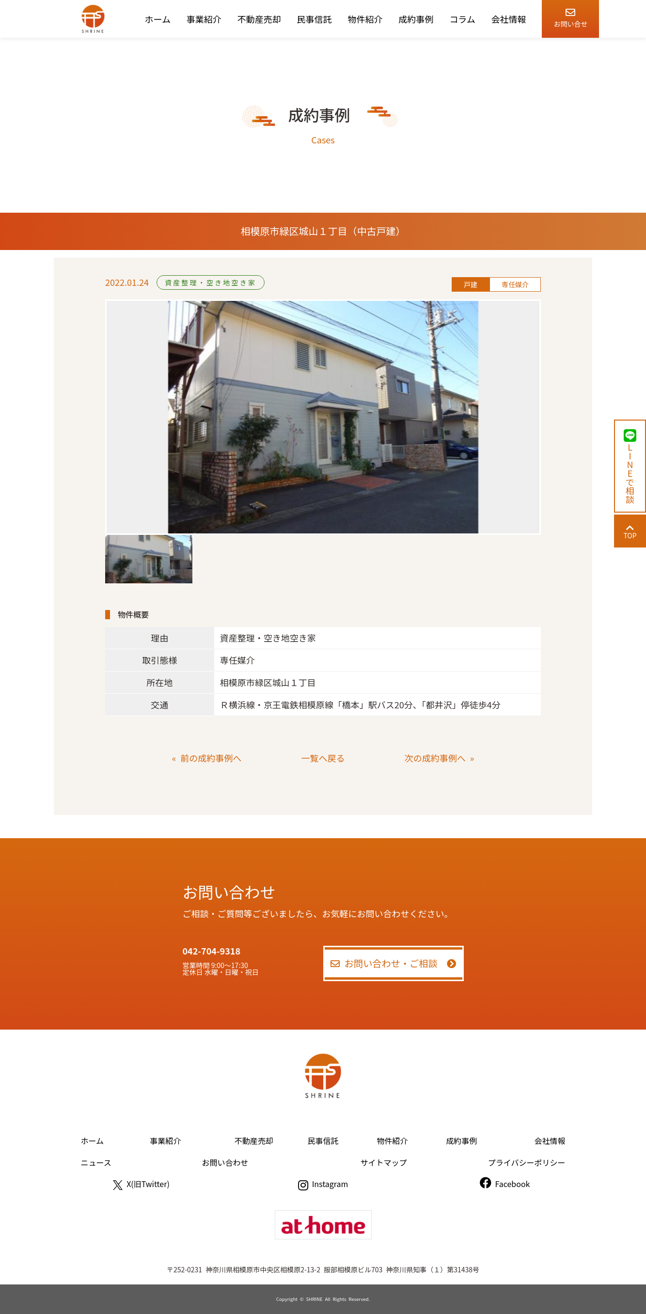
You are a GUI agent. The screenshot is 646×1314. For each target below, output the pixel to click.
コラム (462, 19)
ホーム (158, 19)
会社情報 (508, 19)
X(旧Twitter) (141, 1183)
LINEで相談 (630, 466)
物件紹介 (364, 19)
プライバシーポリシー (527, 1162)
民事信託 (314, 19)
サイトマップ (383, 1162)
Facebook (505, 1183)
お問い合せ (570, 16)
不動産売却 (259, 19)
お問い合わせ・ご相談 (393, 963)
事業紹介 (204, 19)
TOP (629, 531)
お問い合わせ (225, 1162)
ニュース (96, 1162)
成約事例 (415, 19)
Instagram (323, 1183)
